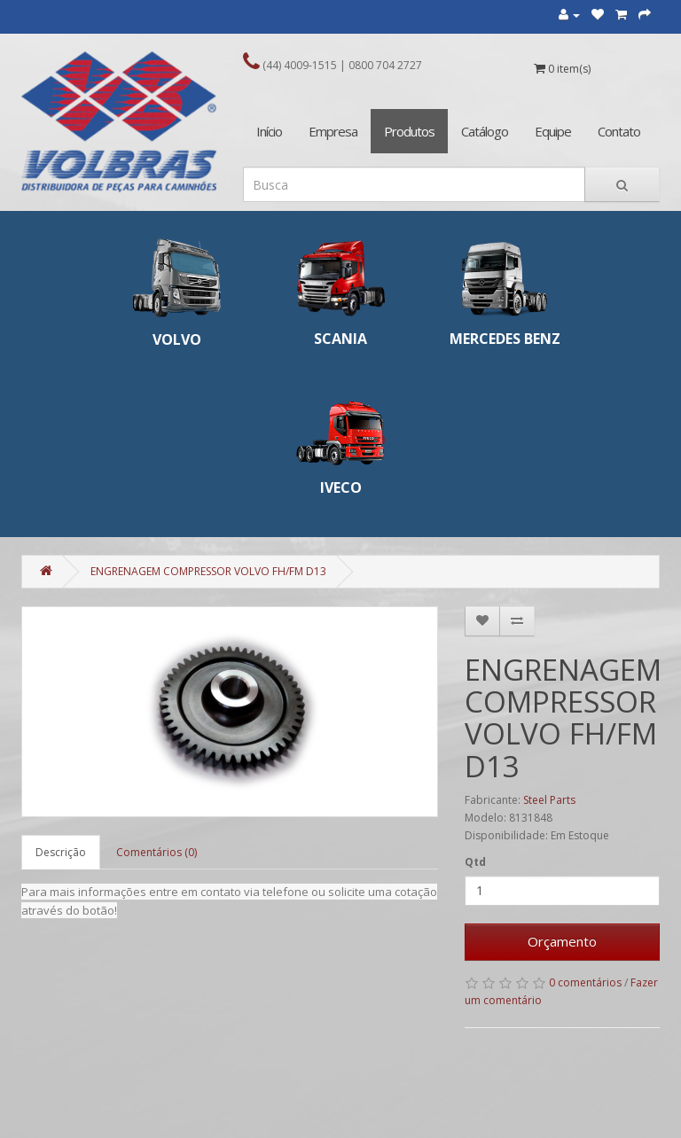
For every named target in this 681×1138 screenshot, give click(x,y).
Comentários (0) (156, 852)
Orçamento (562, 941)
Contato (619, 131)
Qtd (475, 861)
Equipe (553, 131)
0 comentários (585, 982)
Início (269, 131)
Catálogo (484, 131)
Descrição (60, 852)
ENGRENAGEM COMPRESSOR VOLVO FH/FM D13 (208, 571)
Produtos (409, 131)
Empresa (333, 131)
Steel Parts (549, 799)
